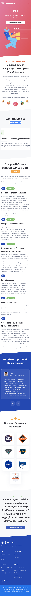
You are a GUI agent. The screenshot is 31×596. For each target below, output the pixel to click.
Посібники (3, 559)
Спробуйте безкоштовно (15, 22)
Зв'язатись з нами (5, 554)
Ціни (2, 557)
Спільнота (16, 557)
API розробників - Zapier (20, 568)
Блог (15, 554)
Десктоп (3, 570)
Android (11, 567)
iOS (8, 567)
